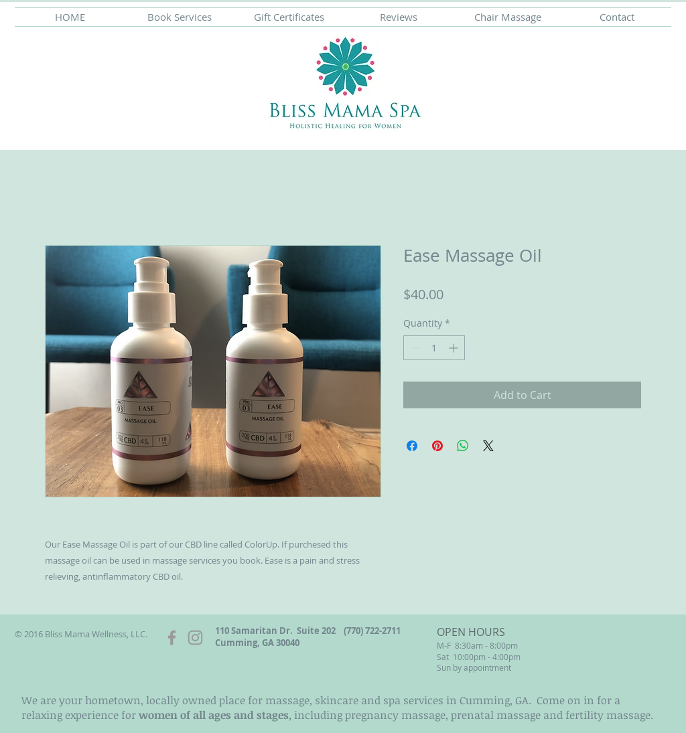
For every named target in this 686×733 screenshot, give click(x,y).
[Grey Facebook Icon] (172, 637)
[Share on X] (488, 446)
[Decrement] (413, 347)
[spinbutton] (434, 347)
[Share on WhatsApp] (463, 446)
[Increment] (454, 347)
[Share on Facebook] (412, 446)
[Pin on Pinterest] (437, 446)
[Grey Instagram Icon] (195, 637)
